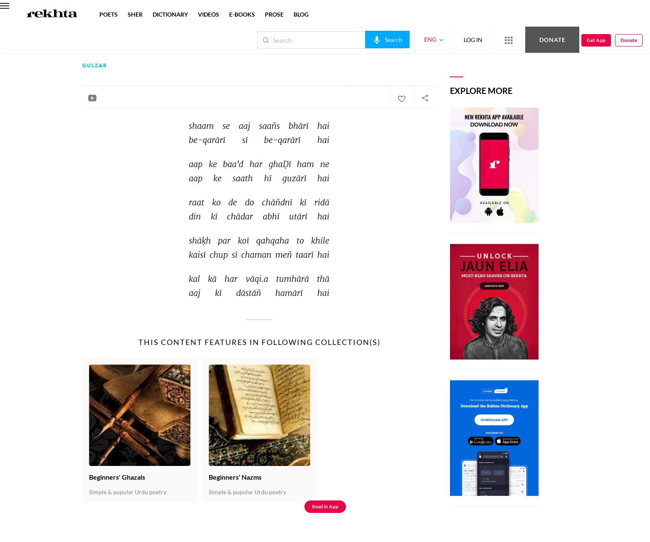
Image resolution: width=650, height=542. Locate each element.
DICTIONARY (170, 14)
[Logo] (52, 14)
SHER (135, 14)
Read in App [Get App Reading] (325, 506)
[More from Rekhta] (508, 39)
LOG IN (473, 39)
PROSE (274, 14)
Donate (552, 39)
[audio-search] (387, 39)
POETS (108, 14)
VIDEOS (208, 14)
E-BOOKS (242, 14)
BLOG (301, 14)
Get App (596, 40)
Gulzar (94, 65)
